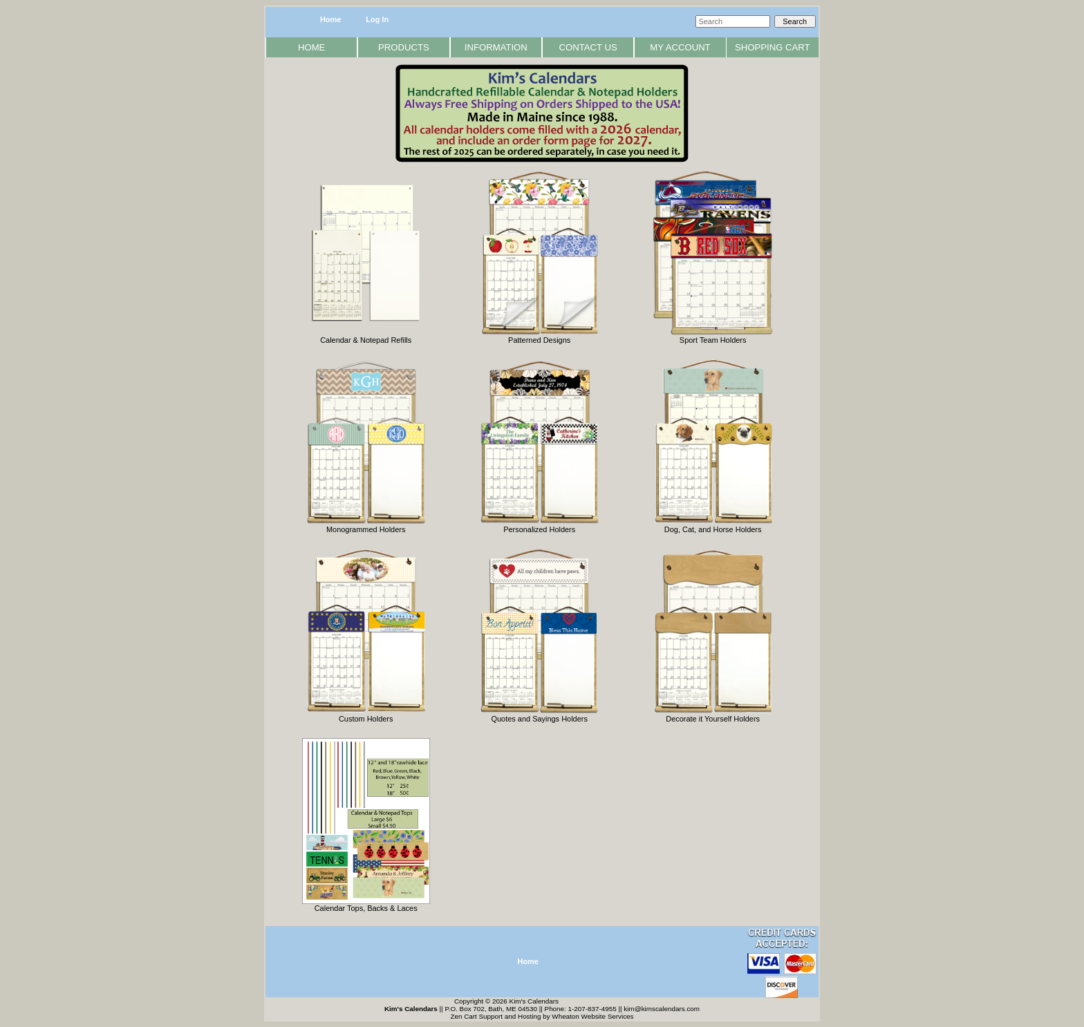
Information (496, 47)
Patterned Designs (539, 336)
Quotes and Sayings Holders (539, 715)
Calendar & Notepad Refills (365, 336)
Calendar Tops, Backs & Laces (366, 904)
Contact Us (588, 47)
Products (403, 47)
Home (330, 19)
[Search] (732, 21)
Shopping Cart (772, 47)
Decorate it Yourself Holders (713, 715)
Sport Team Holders (713, 336)
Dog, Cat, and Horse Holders (713, 526)
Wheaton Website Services (592, 1016)
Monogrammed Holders (366, 526)
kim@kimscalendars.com (662, 1008)
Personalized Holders (539, 526)
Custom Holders (366, 715)
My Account (680, 47)
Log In (377, 19)
